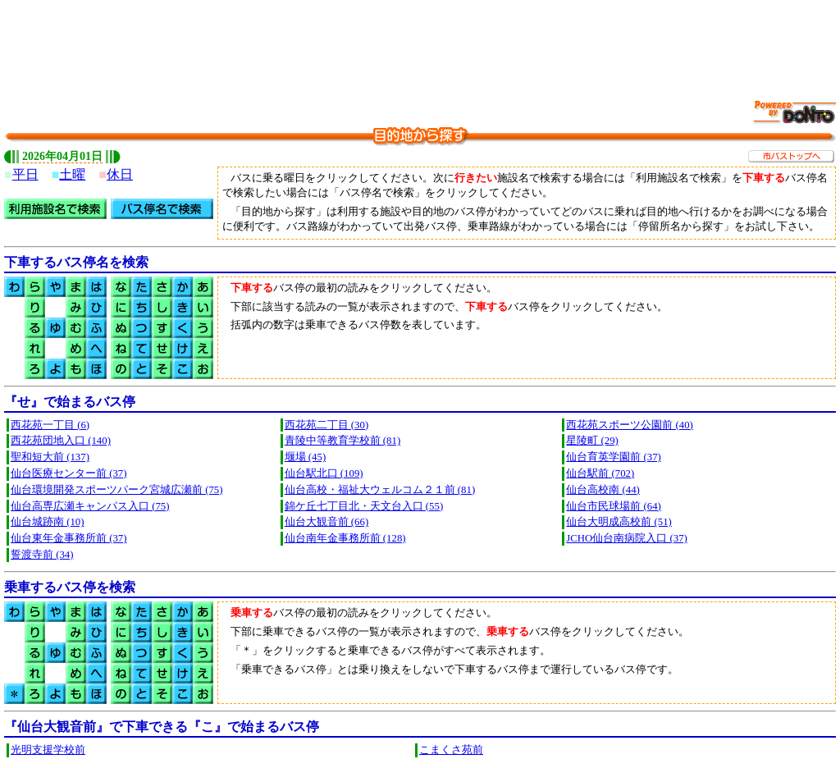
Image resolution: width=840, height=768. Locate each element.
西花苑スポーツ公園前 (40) (629, 425)
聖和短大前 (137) (50, 457)
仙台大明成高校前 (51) (619, 522)
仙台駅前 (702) (600, 473)
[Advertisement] (420, 41)
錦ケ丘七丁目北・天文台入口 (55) (364, 506)
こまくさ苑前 (451, 750)
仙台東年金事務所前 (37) (69, 538)
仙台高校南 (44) (603, 490)
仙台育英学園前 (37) (613, 457)
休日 (120, 174)
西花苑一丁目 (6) (50, 425)
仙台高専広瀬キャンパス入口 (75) (90, 506)
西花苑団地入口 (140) (61, 440)
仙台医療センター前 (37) (69, 473)
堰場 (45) (305, 457)
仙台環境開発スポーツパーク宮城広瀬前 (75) (117, 490)
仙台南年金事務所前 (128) (345, 538)
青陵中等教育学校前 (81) (343, 440)
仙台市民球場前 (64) (613, 506)
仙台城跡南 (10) (47, 522)
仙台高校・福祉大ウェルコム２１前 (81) (380, 490)
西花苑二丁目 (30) (327, 425)
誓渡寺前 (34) (42, 554)
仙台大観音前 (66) (327, 522)
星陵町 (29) (592, 440)
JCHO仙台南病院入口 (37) (626, 538)
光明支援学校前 (48, 750)
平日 (25, 174)
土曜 (72, 174)
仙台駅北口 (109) (324, 473)
